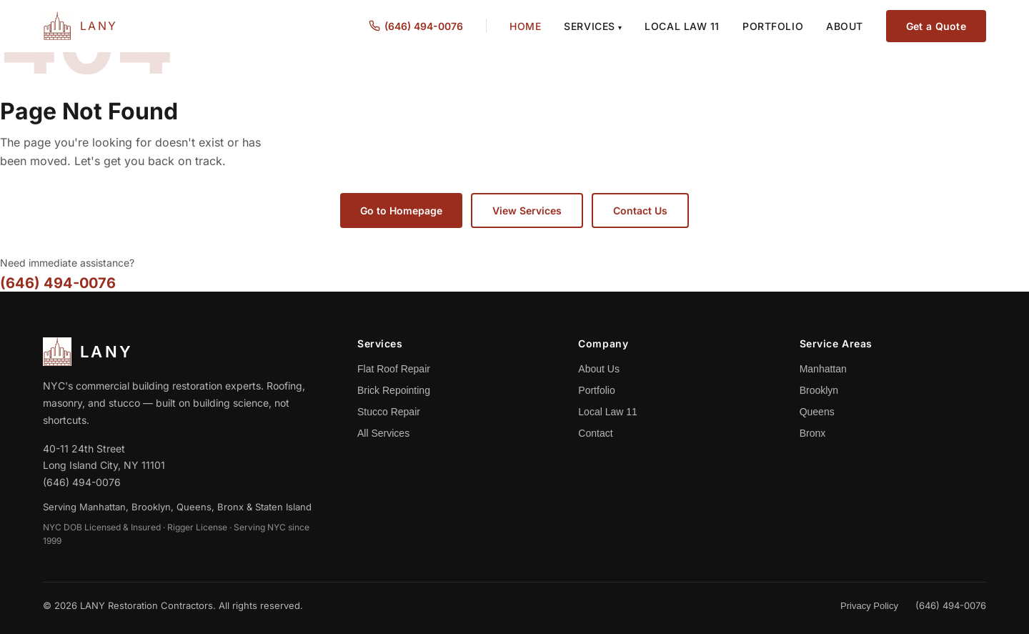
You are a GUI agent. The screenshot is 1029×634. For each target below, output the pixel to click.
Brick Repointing (393, 390)
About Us (599, 369)
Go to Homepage (401, 210)
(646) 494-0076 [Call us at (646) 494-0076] (416, 26)
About (844, 26)
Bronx (813, 433)
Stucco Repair (388, 411)
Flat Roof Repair (393, 369)
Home (525, 26)
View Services (527, 210)
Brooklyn (819, 390)
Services (593, 26)
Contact (595, 433)
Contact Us (640, 210)
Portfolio (772, 26)
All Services (383, 433)
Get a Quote (936, 26)
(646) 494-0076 (58, 283)
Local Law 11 (682, 26)
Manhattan (823, 369)
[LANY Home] (80, 25)
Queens (817, 411)
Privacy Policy (869, 605)
